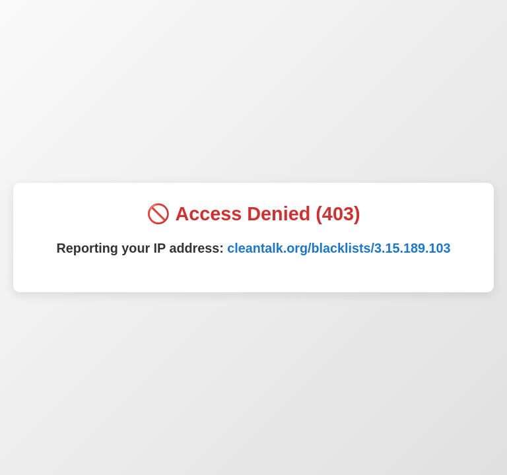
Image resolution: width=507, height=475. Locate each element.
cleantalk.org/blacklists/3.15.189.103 (338, 248)
